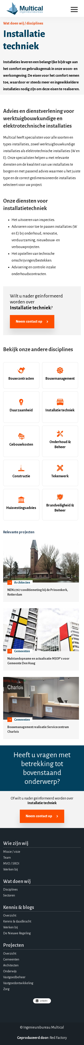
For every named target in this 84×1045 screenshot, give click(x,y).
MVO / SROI (11, 863)
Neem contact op (32, 321)
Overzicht (9, 915)
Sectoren (9, 895)
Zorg (6, 989)
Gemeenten (11, 959)
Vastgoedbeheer (14, 977)
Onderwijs (10, 971)
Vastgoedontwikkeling (18, 983)
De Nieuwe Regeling (17, 933)
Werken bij (10, 869)
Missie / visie (11, 851)
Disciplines (10, 889)
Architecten (11, 965)
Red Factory (58, 1038)
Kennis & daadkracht (17, 921)
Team (7, 857)
